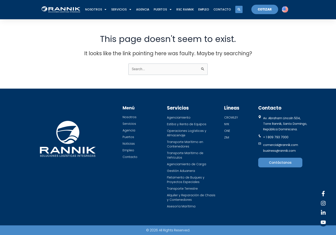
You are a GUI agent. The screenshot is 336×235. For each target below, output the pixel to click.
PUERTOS (163, 9)
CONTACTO (222, 9)
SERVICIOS (121, 9)
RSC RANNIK (185, 9)
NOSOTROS (96, 9)
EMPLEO (203, 9)
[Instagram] (323, 203)
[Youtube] (323, 222)
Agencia (143, 9)
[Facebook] (323, 193)
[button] (239, 9)
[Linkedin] (323, 212)
